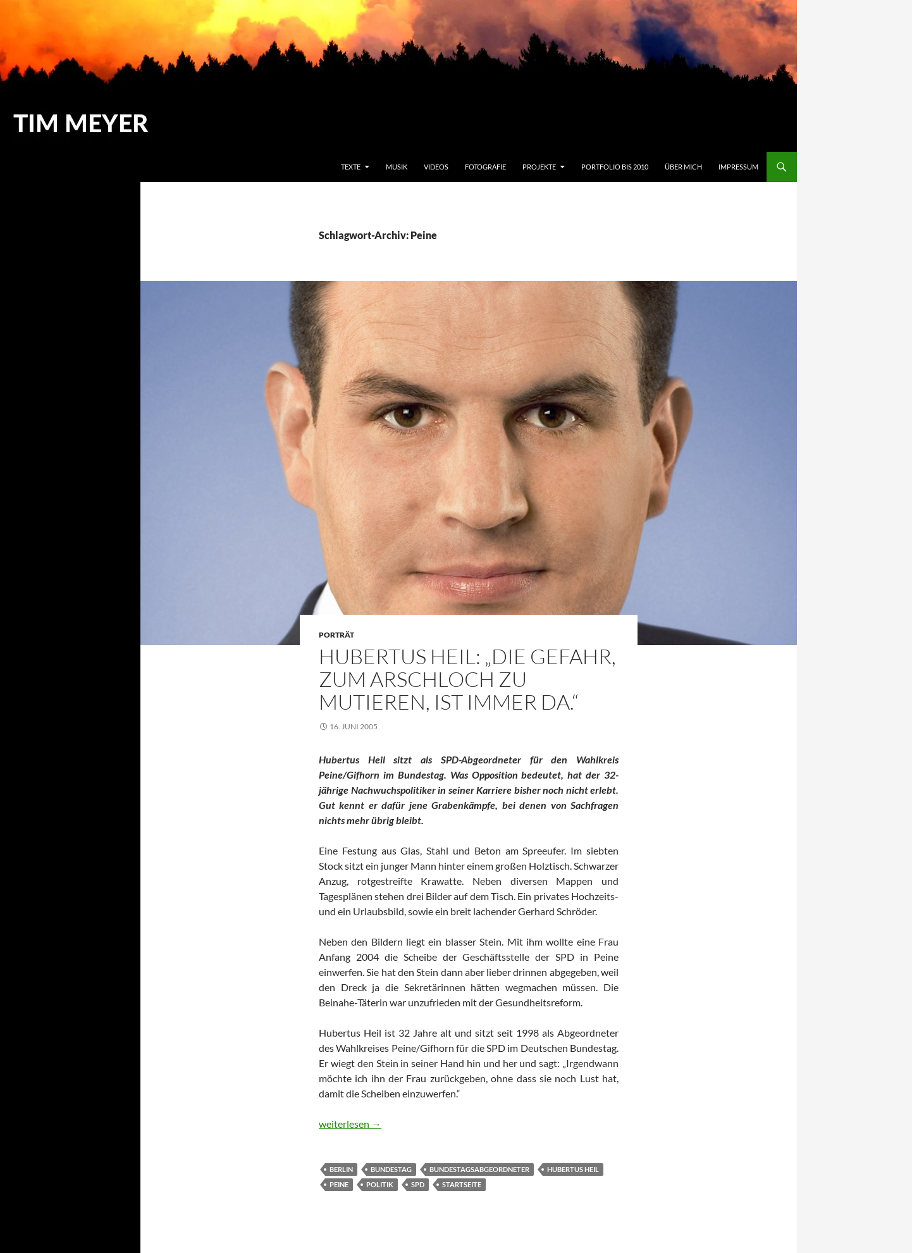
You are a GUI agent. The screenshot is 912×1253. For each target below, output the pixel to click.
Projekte (539, 167)
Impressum (738, 167)
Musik (396, 167)
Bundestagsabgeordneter (479, 1169)
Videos (436, 167)
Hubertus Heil (573, 1169)
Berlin (341, 1169)
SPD (417, 1184)
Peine (339, 1184)
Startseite (461, 1184)
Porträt (336, 634)
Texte (350, 167)
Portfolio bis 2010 (614, 167)
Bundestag (391, 1169)
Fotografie (485, 167)
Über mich (683, 167)
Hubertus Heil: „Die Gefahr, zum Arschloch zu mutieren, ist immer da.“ (467, 679)
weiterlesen (350, 1124)
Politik (379, 1184)
